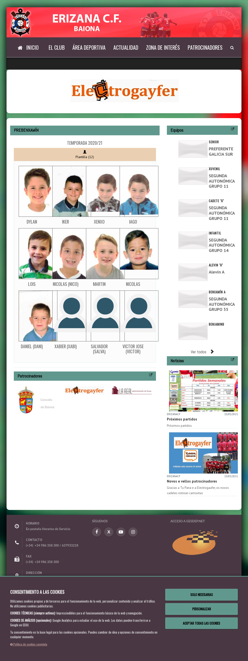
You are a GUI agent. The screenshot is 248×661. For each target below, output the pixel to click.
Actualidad (125, 47)
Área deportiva (89, 47)
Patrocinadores (205, 47)
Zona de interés (163, 47)
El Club (57, 47)
